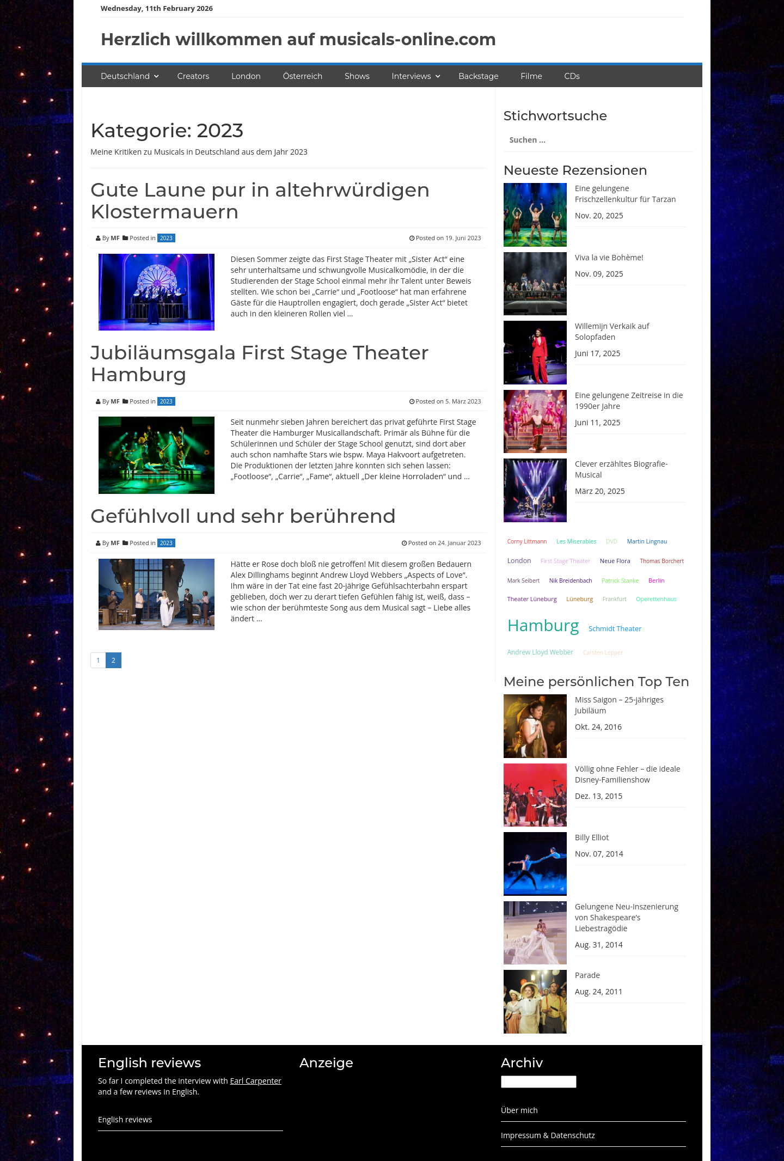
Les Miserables (576, 541)
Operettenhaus (656, 599)
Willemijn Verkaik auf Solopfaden (612, 331)
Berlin (656, 580)
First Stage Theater (565, 561)
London (246, 76)
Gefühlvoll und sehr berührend (243, 516)
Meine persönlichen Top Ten (597, 681)
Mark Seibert (523, 580)
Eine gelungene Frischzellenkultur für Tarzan (625, 193)
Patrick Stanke (620, 580)
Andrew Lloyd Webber (540, 651)
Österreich (303, 76)
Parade (587, 975)
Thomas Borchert (662, 561)
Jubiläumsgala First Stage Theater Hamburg (259, 363)
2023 (166, 238)
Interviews (411, 76)
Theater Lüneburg (532, 599)
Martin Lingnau (647, 541)
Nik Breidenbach (570, 580)
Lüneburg (579, 599)
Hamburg (543, 625)
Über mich (519, 1110)
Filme (531, 76)
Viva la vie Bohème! (609, 257)
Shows (357, 76)
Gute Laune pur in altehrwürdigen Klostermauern (260, 200)
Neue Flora (615, 561)
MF (115, 238)
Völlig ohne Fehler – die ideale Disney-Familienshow (628, 774)
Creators (193, 76)
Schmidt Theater (615, 628)
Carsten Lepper (603, 652)
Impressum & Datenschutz (548, 1135)
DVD (611, 541)
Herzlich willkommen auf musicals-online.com (298, 39)
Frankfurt (615, 599)
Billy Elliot (592, 837)
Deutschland (125, 76)
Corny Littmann (527, 541)
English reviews (125, 1119)
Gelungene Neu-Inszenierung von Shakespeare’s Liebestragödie (626, 917)
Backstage (478, 76)
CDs (572, 76)
